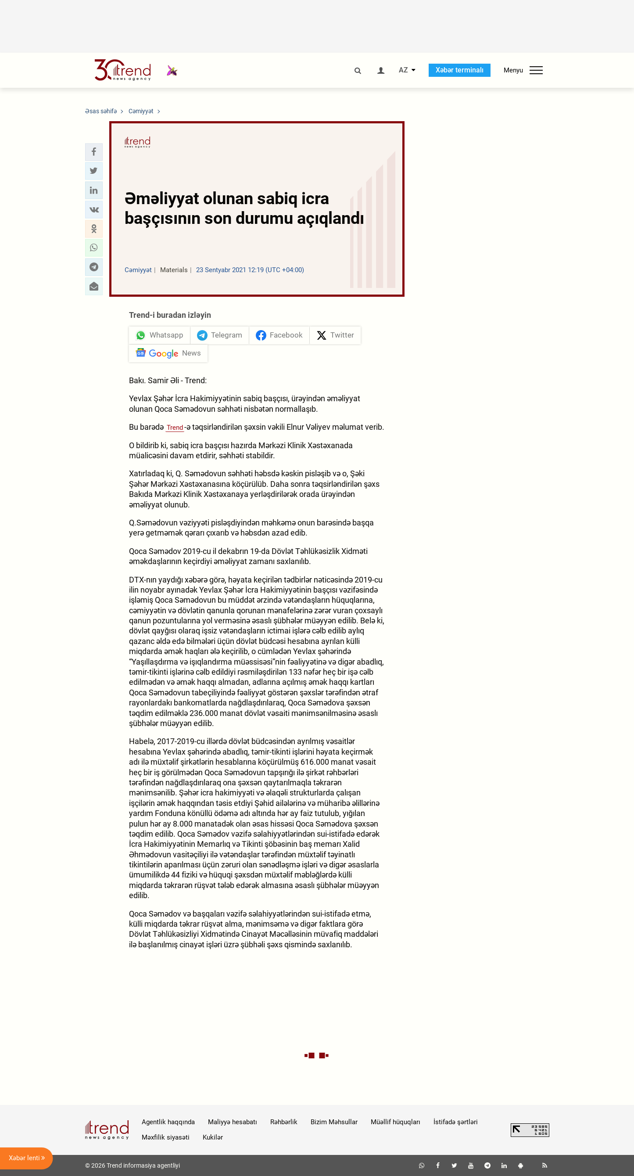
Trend (175, 428)
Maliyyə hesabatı (232, 1122)
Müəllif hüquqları (395, 1122)
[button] (94, 152)
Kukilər (213, 1137)
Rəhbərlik (283, 1122)
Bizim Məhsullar (334, 1122)
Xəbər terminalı (460, 70)
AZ (403, 70)
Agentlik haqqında (168, 1122)
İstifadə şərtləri (455, 1122)
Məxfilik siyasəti (166, 1137)
